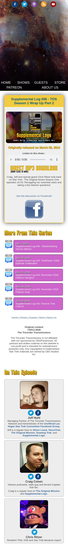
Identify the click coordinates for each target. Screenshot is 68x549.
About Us (51, 317)
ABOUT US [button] (50, 87)
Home (15, 317)
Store (42, 317)
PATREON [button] (14, 87)
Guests (33, 317)
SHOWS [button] (23, 82)
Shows (23, 317)
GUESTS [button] (41, 82)
